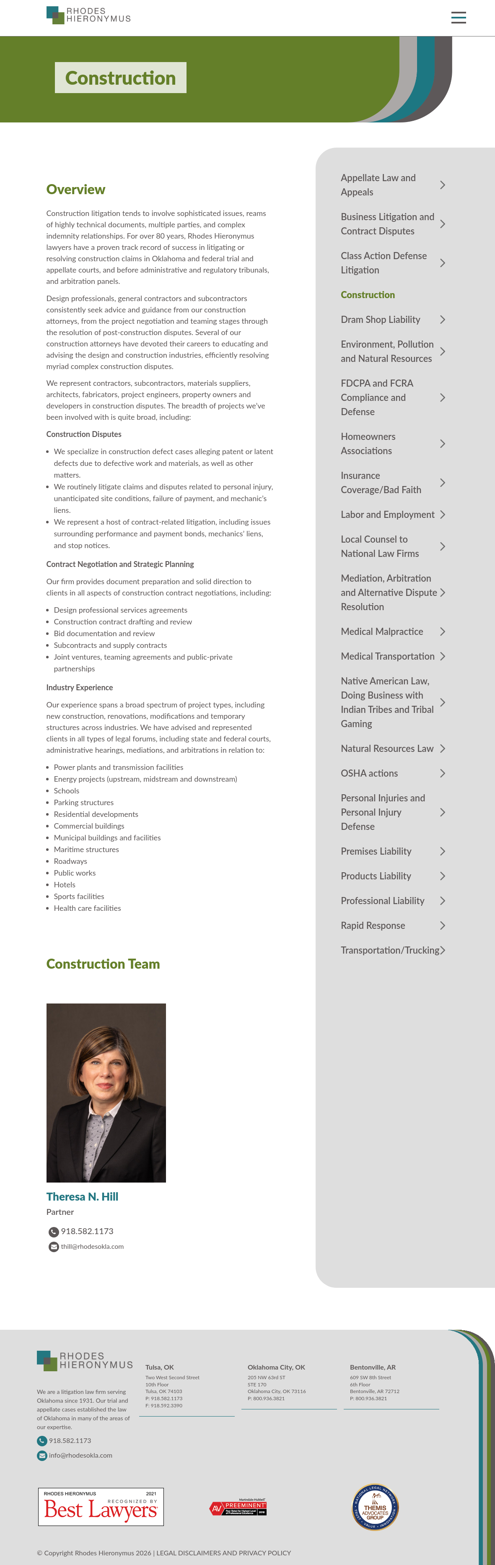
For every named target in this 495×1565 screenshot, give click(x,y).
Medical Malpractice (382, 631)
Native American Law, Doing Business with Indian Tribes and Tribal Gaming (387, 702)
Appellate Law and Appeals (378, 185)
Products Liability (376, 875)
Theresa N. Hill (83, 1196)
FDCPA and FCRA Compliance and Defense (377, 397)
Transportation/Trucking (390, 950)
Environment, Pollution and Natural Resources (387, 351)
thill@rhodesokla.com (86, 1246)
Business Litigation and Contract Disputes (387, 224)
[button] (457, 17)
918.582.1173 (81, 1231)
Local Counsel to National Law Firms (380, 546)
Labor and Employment (388, 514)
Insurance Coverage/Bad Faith (381, 482)
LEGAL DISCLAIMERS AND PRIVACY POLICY (223, 1553)
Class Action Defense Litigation (384, 263)
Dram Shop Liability (380, 319)
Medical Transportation (388, 656)
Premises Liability (376, 851)
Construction (368, 294)
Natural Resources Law (387, 748)
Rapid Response (373, 925)
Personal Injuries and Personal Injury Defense (383, 812)
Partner (60, 1211)
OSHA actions (369, 773)
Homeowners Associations (368, 443)
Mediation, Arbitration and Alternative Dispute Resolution (389, 592)
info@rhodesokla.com (80, 1455)
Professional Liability (383, 900)
